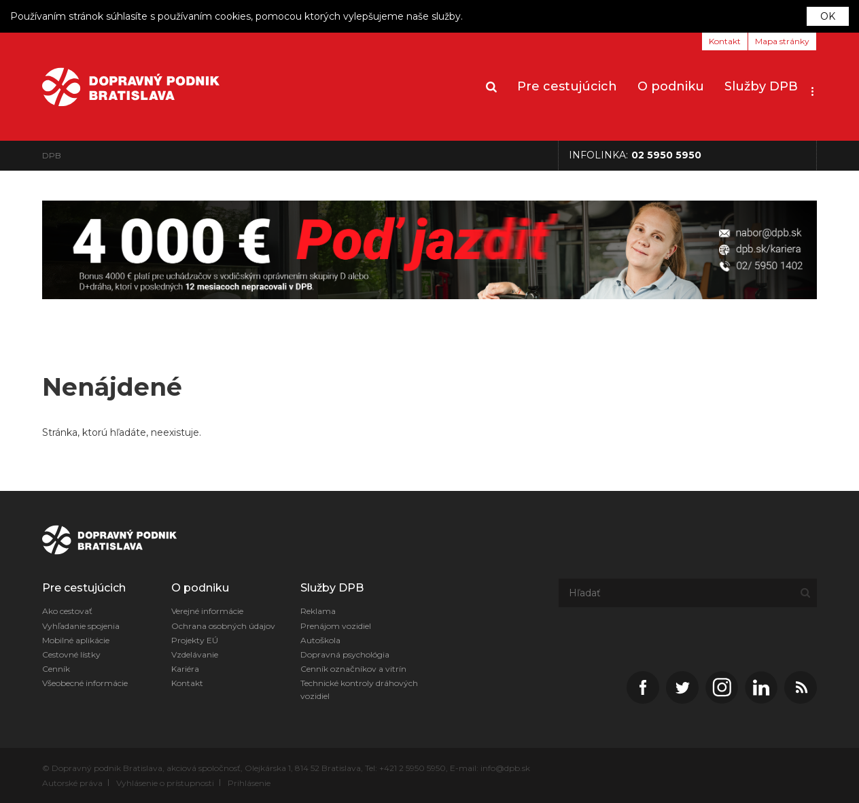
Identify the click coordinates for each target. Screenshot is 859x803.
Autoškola (320, 640)
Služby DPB (761, 86)
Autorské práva (72, 783)
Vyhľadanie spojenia (81, 626)
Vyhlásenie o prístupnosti (165, 783)
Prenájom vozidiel (335, 626)
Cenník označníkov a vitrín (353, 669)
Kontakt (725, 41)
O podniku (670, 86)
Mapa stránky (782, 41)
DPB (51, 155)
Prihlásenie (249, 783)
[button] (812, 87)
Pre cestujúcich (567, 86)
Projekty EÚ (194, 640)
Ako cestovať (67, 611)
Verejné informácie (207, 611)
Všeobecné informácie (85, 683)
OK (827, 16)
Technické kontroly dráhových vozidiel (359, 689)
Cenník (56, 669)
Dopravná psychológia (344, 654)
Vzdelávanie (194, 654)
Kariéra (185, 669)
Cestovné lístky (71, 654)
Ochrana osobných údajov (223, 626)
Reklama (318, 611)
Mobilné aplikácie (75, 640)
